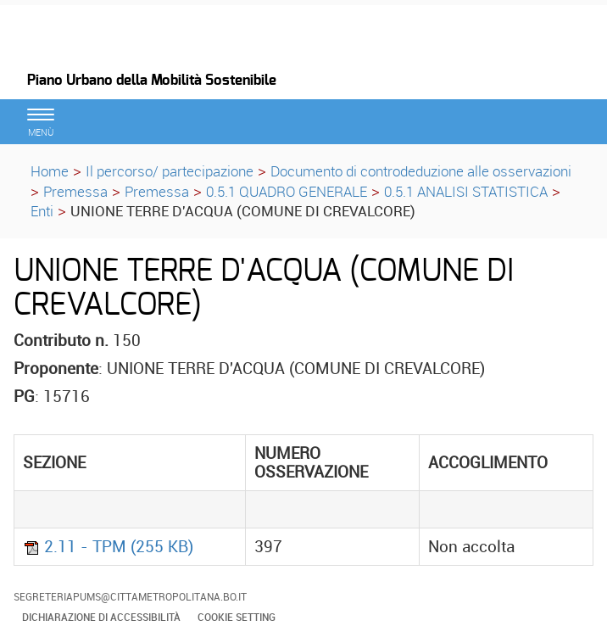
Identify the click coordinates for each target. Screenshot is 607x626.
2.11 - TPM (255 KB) (108, 546)
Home (50, 171)
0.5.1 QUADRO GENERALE (286, 191)
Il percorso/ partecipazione (169, 171)
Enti (42, 211)
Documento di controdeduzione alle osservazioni (420, 171)
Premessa (75, 191)
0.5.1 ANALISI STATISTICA (466, 191)
